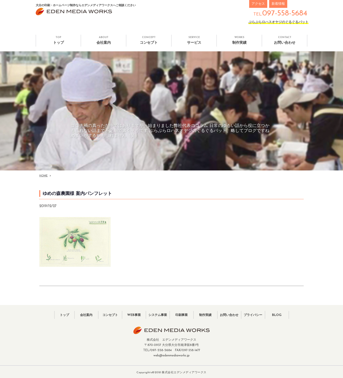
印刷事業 (181, 314)
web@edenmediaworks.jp (171, 354)
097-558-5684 (284, 13)
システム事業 (157, 314)
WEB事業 (134, 314)
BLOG (276, 314)
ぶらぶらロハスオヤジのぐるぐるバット (278, 22)
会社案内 (103, 40)
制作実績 (239, 40)
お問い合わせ (284, 40)
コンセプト (148, 40)
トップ (58, 40)
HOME (43, 175)
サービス (194, 40)
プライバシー (253, 314)
